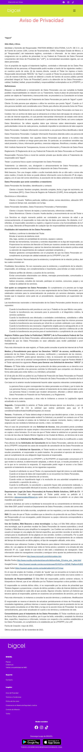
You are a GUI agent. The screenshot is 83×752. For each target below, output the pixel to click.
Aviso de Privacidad (12, 693)
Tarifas (8, 714)
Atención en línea (15, 2)
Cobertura (9, 665)
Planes (8, 662)
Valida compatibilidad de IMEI (16, 668)
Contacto (9, 680)
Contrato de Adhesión (13, 710)
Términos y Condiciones (13, 697)
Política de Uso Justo (12, 701)
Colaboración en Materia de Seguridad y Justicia (21, 705)
